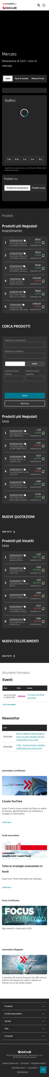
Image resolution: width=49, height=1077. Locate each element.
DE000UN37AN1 (16, 240)
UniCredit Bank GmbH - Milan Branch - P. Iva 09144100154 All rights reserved (27, 1056)
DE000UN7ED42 (16, 568)
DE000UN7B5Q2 (16, 253)
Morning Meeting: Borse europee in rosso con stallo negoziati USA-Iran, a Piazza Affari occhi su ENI (30, 736)
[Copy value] (25, 240)
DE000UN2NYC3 (16, 469)
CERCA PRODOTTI (16, 326)
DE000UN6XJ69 (16, 266)
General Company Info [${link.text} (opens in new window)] (10, 1063)
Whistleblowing (22, 1072)
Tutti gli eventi (9, 705)
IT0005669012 (16, 279)
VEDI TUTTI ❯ (8, 532)
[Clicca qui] (24, 800)
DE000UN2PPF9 (16, 482)
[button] (7, 78)
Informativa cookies (38, 1063)
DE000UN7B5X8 (16, 595)
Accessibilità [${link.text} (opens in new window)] (32, 1067)
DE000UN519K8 (16, 292)
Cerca (24, 395)
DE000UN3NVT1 (16, 555)
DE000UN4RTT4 (16, 581)
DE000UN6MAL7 (16, 606)
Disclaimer (24, 1063)
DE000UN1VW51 (16, 431)
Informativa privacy (18, 1067)
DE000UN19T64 (16, 619)
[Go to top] (43, 1070)
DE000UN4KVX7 (16, 456)
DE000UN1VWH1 (16, 444)
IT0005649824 (16, 305)
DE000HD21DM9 (16, 495)
